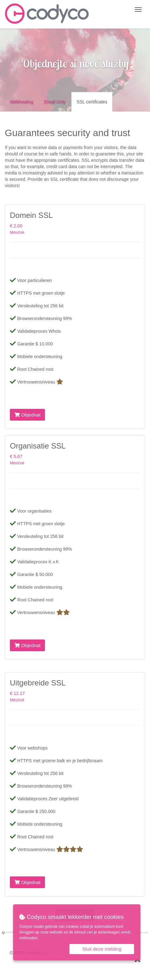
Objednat (27, 414)
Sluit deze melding (101, 949)
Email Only (55, 101)
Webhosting (21, 101)
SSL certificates (91, 101)
